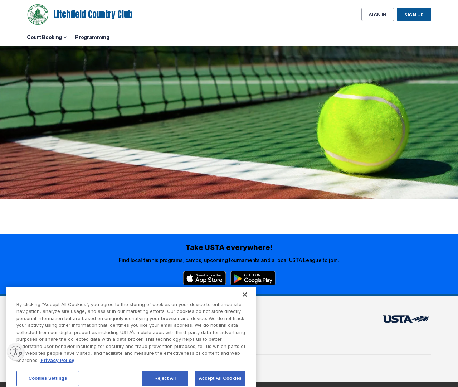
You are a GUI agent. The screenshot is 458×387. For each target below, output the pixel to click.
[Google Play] (253, 278)
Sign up (414, 15)
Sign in (377, 15)
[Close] (245, 300)
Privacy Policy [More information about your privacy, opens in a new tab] (57, 366)
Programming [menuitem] (92, 37)
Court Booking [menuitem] (44, 37)
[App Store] (204, 278)
